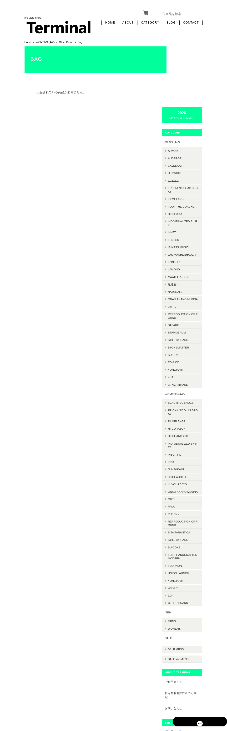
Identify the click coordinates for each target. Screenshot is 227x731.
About (128, 20)
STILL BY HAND (186, 488)
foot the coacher (187, 139)
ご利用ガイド (181, 626)
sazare (181, 266)
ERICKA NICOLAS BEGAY (187, 120)
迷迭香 (180, 222)
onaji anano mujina (186, 239)
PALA (179, 455)
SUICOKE (182, 296)
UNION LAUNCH (186, 522)
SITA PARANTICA (187, 481)
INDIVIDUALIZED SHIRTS (186, 157)
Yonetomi (183, 311)
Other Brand (66, 40)
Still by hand (186, 281)
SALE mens (184, 596)
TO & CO (181, 303)
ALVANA (181, 81)
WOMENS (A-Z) (45, 40)
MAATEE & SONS (187, 215)
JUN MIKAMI (184, 414)
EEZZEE (181, 111)
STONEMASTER (186, 289)
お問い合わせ (181, 652)
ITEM (175, 561)
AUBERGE (182, 89)
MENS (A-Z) (180, 73)
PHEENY (181, 462)
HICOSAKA (183, 148)
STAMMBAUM (184, 274)
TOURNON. (183, 514)
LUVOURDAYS (185, 429)
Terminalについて (119, 707)
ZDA (178, 318)
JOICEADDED (184, 422)
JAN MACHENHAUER (186, 191)
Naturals (183, 229)
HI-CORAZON (184, 374)
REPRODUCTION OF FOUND (187, 257)
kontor (181, 200)
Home (110, 20)
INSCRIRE (182, 399)
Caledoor (183, 96)
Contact (191, 20)
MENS (180, 570)
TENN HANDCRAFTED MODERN (187, 505)
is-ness (181, 174)
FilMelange (184, 129)
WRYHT (181, 536)
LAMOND (181, 207)
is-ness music (186, 181)
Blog (171, 20)
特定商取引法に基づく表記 (185, 639)
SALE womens (186, 603)
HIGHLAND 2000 (186, 381)
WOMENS (182, 577)
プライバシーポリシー (150, 707)
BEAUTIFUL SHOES (186, 346)
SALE (176, 587)
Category (150, 20)
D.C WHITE (183, 103)
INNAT (180, 166)
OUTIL (180, 248)
